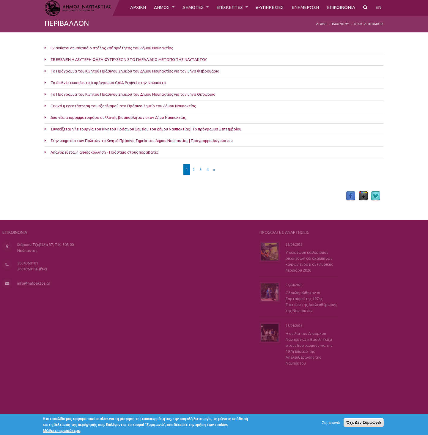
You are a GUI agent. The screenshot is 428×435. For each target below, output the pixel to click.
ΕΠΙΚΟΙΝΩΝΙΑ (340, 8)
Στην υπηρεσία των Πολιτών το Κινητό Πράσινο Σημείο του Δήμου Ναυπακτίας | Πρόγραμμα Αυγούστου (142, 140)
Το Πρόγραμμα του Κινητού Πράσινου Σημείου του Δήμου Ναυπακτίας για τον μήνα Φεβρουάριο (135, 71)
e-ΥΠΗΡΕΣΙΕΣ (267, 8)
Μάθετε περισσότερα (61, 432)
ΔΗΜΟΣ (155, 8)
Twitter (375, 196)
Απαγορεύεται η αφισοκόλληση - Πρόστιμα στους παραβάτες (104, 152)
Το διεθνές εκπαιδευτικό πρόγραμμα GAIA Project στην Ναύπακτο (108, 83)
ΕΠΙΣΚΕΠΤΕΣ (226, 8)
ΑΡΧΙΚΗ (130, 8)
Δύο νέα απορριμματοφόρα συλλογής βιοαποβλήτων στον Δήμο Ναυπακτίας (118, 117)
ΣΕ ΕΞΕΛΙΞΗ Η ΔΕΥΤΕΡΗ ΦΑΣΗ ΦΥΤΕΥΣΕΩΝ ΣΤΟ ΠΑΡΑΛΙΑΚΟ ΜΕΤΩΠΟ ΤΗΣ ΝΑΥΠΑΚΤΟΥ (129, 59)
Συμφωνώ (331, 424)
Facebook (350, 196)
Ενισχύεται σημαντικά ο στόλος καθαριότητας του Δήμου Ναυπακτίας (112, 48)
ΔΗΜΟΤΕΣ (188, 8)
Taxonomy (340, 24)
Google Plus (363, 196)
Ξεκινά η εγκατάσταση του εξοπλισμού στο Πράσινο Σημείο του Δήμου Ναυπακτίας (123, 106)
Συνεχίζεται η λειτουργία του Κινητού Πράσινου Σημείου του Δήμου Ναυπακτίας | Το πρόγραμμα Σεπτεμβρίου (146, 129)
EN (378, 8)
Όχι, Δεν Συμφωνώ (363, 424)
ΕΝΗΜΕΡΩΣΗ (303, 8)
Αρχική (321, 24)
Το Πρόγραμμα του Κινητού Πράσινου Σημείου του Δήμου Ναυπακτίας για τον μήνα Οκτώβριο (133, 94)
